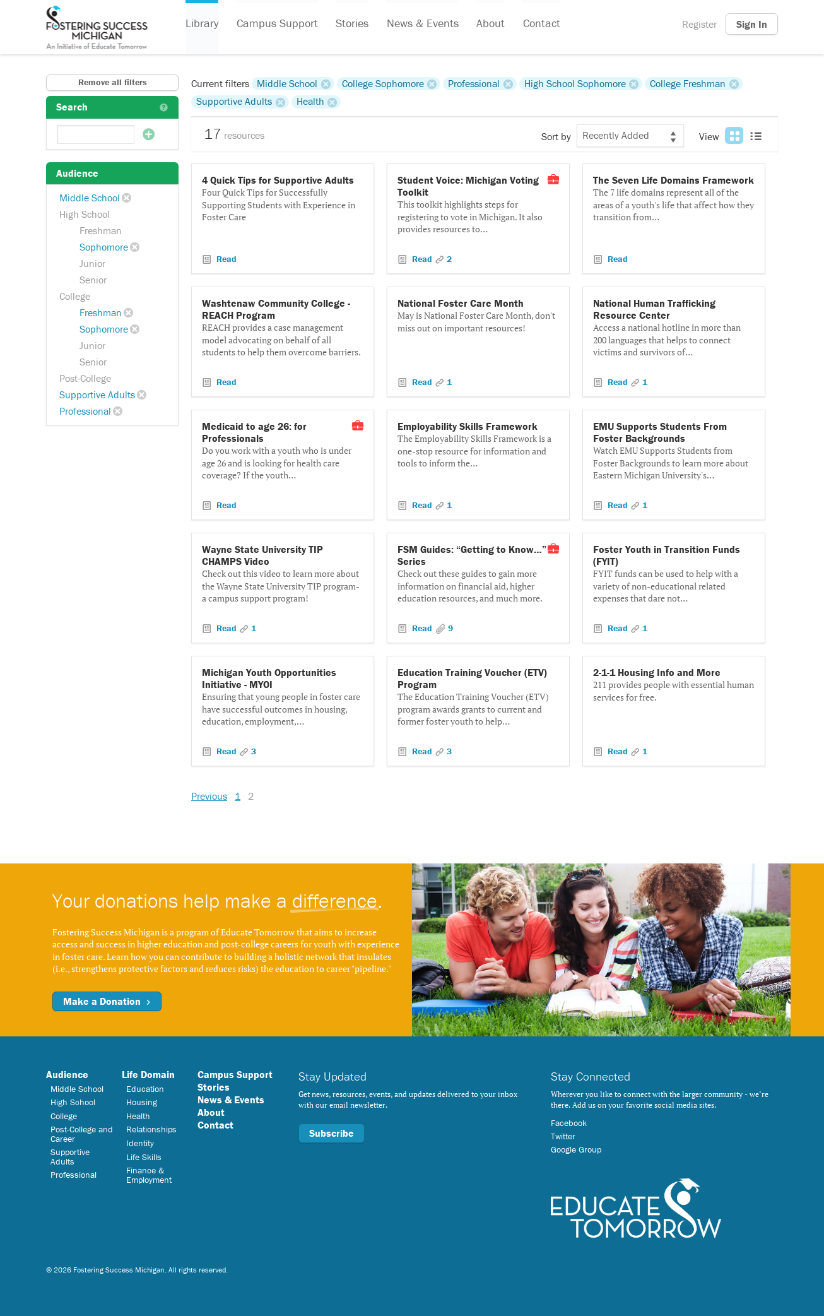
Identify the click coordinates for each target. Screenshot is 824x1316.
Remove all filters (112, 82)
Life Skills (144, 1157)
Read (225, 258)
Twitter (563, 1136)
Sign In (751, 24)
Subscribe (331, 1133)
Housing (141, 1102)
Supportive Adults (97, 394)
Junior (92, 263)
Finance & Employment (149, 1175)
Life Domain (148, 1074)
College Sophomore (383, 83)
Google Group (576, 1149)
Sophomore (103, 246)
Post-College (85, 378)
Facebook (569, 1123)
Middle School (89, 197)
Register (699, 24)
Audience (67, 1074)
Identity (140, 1143)
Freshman (100, 230)
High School (84, 214)
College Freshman (688, 83)
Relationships (151, 1129)
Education (145, 1088)
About (489, 24)
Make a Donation (107, 1001)
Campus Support (276, 24)
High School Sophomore (575, 83)
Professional (85, 411)
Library (201, 24)
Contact (539, 24)
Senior (93, 279)
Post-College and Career (81, 1133)
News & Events (421, 24)
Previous (209, 796)
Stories (351, 24)
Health (310, 101)
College (74, 296)
